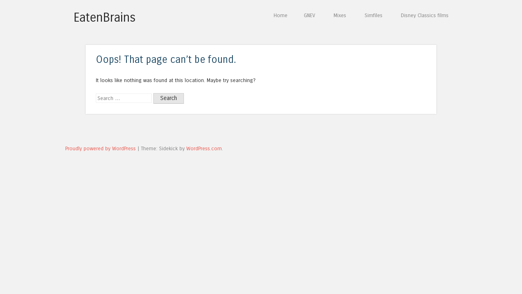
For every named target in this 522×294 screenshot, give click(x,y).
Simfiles (374, 15)
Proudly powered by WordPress (100, 148)
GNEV (309, 15)
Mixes (340, 15)
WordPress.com (204, 148)
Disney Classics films (425, 15)
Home (281, 15)
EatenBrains (104, 17)
